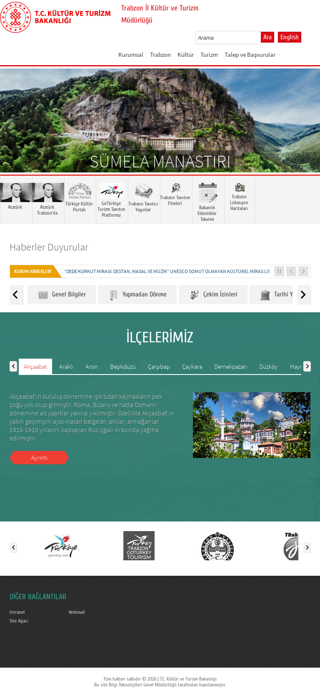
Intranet (17, 612)
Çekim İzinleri (213, 295)
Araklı (66, 366)
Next (305, 133)
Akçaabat (35, 366)
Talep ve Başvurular (250, 54)
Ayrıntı (39, 457)
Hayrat (298, 366)
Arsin (91, 366)
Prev (14, 133)
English (289, 37)
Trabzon (160, 54)
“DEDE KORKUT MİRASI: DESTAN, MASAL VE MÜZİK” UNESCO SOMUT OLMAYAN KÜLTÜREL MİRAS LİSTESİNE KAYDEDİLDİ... (189, 271)
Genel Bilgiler (62, 295)
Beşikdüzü (123, 366)
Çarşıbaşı (159, 366)
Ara (267, 37)
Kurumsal (130, 54)
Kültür (186, 54)
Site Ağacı (19, 621)
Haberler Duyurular (49, 246)
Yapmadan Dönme (137, 295)
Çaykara (192, 366)
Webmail (77, 612)
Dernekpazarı (230, 366)
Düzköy (268, 366)
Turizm (209, 54)
